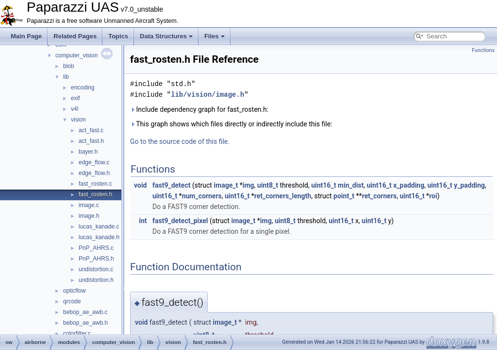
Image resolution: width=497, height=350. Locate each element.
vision (78, 119)
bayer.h (88, 151)
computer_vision (76, 55)
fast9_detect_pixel (180, 221)
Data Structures (166, 36)
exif (75, 98)
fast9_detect (171, 185)
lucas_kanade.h (99, 237)
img (248, 185)
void (140, 185)
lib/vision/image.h (207, 94)
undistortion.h (96, 280)
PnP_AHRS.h (96, 258)
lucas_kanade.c (99, 226)
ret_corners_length (283, 196)
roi (433, 196)
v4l (74, 108)
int (143, 221)
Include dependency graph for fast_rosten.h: (199, 109)
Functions (483, 50)
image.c (89, 205)
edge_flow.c (94, 162)
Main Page (26, 36)
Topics (118, 36)
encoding (83, 87)
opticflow (74, 290)
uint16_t (323, 185)
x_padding (408, 185)
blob (68, 66)
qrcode (72, 301)
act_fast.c (91, 130)
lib (66, 76)
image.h (89, 215)
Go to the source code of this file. (180, 141)
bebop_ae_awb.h (85, 322)
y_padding (469, 185)
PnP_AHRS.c (96, 248)
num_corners (202, 196)
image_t (226, 185)
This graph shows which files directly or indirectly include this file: (231, 124)
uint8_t (267, 185)
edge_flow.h (94, 173)
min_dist (351, 185)
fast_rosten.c (95, 183)
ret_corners (379, 196)
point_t (343, 196)
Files (214, 36)
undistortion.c (96, 269)
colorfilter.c (77, 333)
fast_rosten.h (95, 194)
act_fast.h (91, 141)
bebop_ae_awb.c (85, 312)
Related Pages (75, 36)
